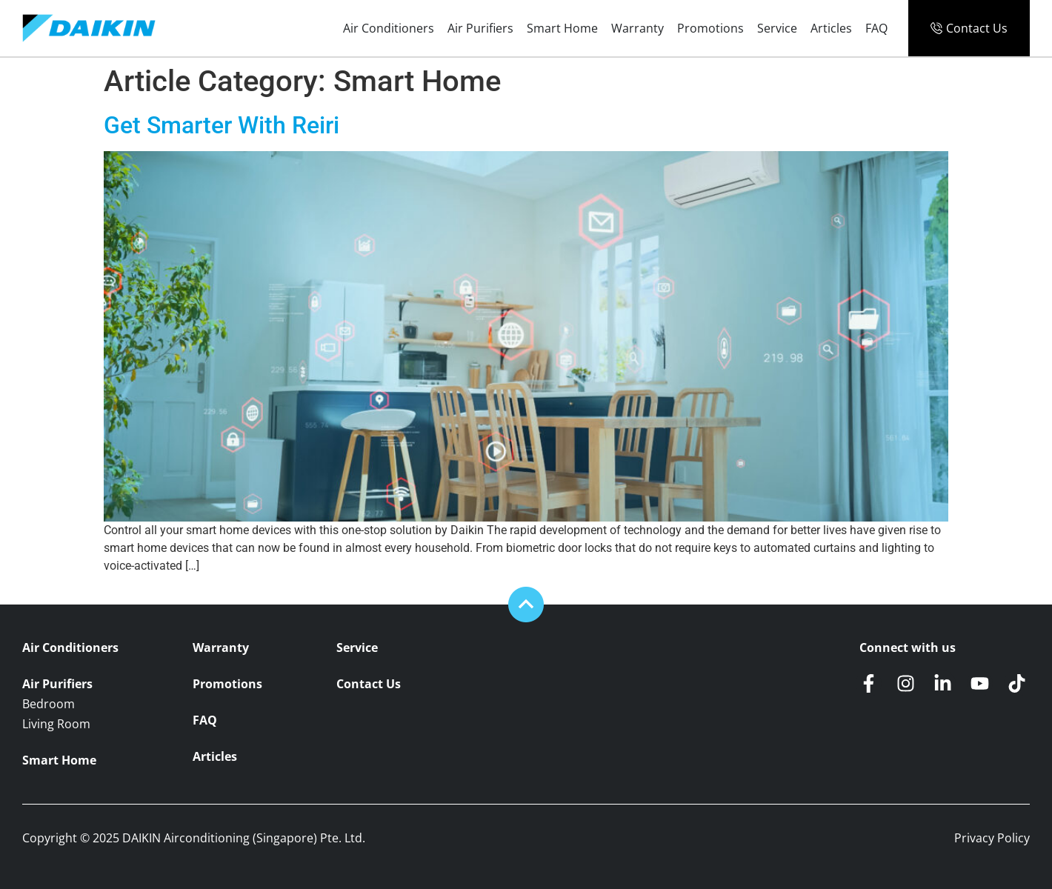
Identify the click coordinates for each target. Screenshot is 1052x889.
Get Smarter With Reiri (221, 125)
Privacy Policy (992, 838)
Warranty (637, 28)
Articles (831, 28)
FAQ (876, 28)
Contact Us (368, 684)
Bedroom (48, 704)
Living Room (56, 724)
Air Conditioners (388, 28)
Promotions (710, 28)
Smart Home (562, 28)
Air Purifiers (480, 28)
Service (777, 28)
